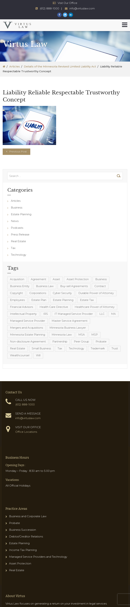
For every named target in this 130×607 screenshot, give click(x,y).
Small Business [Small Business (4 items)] (41, 348)
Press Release (20, 234)
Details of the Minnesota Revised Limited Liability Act (60, 66)
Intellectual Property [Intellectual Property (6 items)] (23, 313)
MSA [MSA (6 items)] (81, 334)
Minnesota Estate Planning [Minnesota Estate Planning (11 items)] (27, 334)
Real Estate (18, 241)
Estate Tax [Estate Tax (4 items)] (87, 300)
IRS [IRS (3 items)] (45, 313)
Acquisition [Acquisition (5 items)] (17, 279)
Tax (13, 248)
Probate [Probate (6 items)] (101, 341)
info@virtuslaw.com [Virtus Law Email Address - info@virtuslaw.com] (82, 8)
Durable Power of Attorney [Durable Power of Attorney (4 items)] (96, 293)
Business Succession (22, 529)
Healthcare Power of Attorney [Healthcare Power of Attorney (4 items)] (95, 307)
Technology (18, 254)
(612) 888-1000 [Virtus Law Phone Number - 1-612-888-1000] (49, 8)
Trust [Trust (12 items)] (114, 348)
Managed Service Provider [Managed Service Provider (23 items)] (27, 320)
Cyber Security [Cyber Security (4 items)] (62, 293)
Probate (14, 523)
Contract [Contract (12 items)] (100, 286)
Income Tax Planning (23, 550)
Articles (14, 66)
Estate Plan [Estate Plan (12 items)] (38, 300)
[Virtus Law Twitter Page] (65, 15)
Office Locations (26, 431)
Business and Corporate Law (27, 516)
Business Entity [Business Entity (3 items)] (19, 286)
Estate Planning (21, 214)
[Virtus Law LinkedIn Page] (71, 15)
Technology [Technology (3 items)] (76, 348)
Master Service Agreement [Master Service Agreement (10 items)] (69, 320)
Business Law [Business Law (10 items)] (45, 286)
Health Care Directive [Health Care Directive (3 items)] (54, 307)
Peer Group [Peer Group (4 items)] (81, 341)
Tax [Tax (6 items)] (60, 348)
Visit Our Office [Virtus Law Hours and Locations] (67, 3)
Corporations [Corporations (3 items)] (37, 293)
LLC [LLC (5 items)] (102, 313)
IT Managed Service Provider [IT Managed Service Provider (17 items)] (73, 313)
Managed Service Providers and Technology (38, 556)
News (15, 221)
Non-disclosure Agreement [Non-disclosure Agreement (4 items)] (28, 341)
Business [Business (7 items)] (101, 279)
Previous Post (18, 151)
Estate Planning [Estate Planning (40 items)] (63, 300)
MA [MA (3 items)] (113, 313)
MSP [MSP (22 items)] (94, 334)
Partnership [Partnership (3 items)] (59, 341)
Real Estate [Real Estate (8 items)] (17, 348)
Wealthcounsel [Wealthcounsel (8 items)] (19, 355)
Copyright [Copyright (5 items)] (16, 293)
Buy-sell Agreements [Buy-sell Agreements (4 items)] (74, 286)
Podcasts (17, 227)
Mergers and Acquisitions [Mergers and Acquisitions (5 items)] (26, 327)
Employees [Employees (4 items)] (17, 300)
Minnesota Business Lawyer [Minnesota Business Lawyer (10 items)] (68, 327)
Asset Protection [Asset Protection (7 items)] (78, 279)
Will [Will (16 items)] (38, 355)
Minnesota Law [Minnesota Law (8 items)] (62, 334)
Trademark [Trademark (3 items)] (98, 348)
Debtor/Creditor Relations (26, 536)
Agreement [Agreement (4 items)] (38, 279)
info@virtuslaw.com (28, 418)
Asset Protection (20, 563)
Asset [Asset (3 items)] (56, 279)
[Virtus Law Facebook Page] (59, 15)
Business (16, 207)
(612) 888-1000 (25, 404)
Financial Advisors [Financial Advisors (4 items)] (21, 307)
